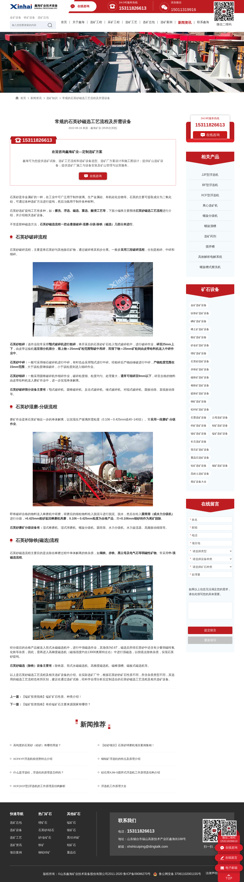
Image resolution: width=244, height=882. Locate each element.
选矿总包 (43, 17)
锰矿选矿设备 (220, 433)
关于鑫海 (79, 22)
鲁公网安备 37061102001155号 (177, 873)
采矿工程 (114, 22)
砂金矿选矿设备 (200, 345)
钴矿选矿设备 (198, 465)
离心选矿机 (210, 205)
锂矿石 (42, 822)
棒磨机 (47, 514)
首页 (64, 22)
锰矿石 (71, 822)
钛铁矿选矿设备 (200, 313)
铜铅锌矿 (44, 852)
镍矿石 (71, 830)
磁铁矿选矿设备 (200, 377)
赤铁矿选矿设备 (200, 369)
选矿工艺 (131, 22)
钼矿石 (71, 845)
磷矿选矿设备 (198, 321)
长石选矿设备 (198, 441)
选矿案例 (166, 22)
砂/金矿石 (44, 837)
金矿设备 (15, 17)
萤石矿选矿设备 (200, 449)
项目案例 (16, 852)
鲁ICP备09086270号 (137, 873)
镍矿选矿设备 (198, 433)
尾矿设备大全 (198, 481)
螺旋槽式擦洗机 (210, 267)
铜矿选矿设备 (198, 401)
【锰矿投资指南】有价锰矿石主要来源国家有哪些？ (50, 704)
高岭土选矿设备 (200, 473)
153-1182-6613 (95, 183)
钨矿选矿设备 (198, 425)
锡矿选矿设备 (220, 465)
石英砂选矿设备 (200, 361)
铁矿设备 (29, 17)
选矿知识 (52, 98)
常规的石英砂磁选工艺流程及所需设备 (86, 98)
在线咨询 (96, 176)
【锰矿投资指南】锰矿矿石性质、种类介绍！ (46, 696)
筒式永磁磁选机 (56, 647)
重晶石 (71, 852)
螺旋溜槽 (210, 226)
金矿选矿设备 (198, 305)
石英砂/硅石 (46, 830)
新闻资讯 (184, 22)
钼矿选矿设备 (220, 425)
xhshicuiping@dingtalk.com (147, 846)
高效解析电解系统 (210, 256)
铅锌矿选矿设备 (200, 409)
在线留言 (228, 858)
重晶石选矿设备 (200, 457)
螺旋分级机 (210, 215)
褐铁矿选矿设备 (200, 385)
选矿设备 (16, 830)
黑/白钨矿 (73, 837)
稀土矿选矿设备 (200, 329)
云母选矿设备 (220, 417)
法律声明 (212, 873)
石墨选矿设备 (198, 417)
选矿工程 (96, 22)
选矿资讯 (16, 845)
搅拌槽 (210, 246)
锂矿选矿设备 (198, 353)
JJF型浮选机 (210, 174)
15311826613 (132, 8)
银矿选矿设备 (198, 337)
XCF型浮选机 (210, 195)
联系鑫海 (203, 22)
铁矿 (41, 845)
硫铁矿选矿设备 (200, 393)
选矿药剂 (210, 236)
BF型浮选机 (210, 185)
